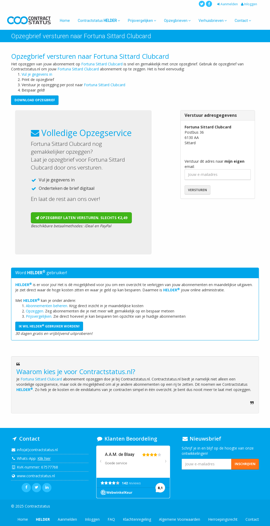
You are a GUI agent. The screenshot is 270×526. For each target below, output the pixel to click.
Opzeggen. (35, 310)
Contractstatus (99, 20)
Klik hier (44, 458)
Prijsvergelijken (142, 20)
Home (65, 20)
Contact (243, 20)
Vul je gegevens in (37, 74)
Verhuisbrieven (213, 20)
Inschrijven (245, 464)
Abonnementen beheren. (47, 305)
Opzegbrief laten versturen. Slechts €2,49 (81, 217)
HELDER (23, 284)
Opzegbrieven (177, 20)
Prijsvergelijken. (39, 316)
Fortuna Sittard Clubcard (102, 63)
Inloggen (248, 4)
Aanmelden (227, 4)
